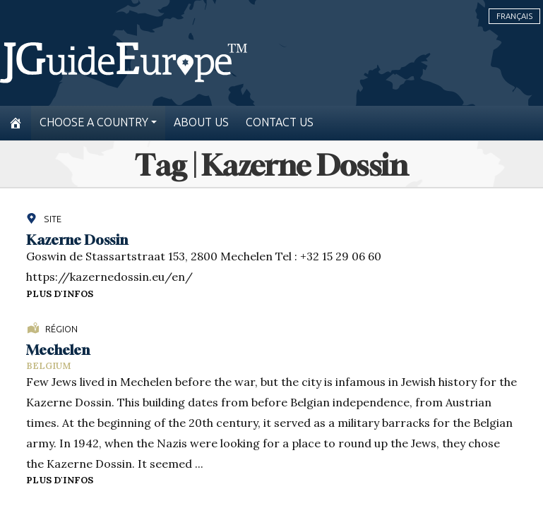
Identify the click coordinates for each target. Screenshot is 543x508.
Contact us (280, 122)
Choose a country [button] (94, 122)
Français (514, 16)
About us (201, 122)
